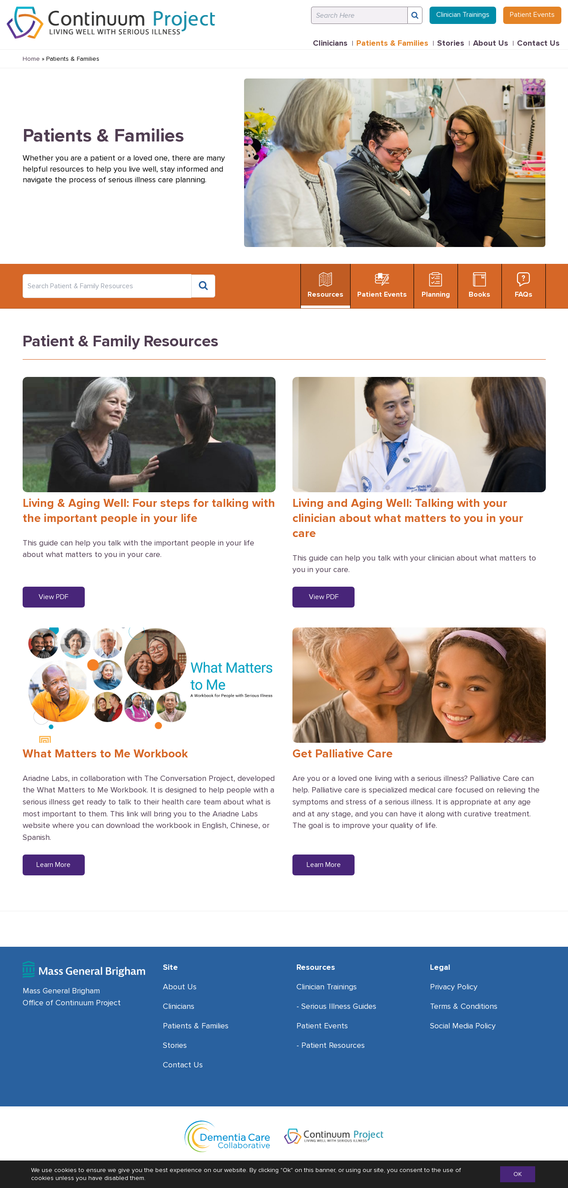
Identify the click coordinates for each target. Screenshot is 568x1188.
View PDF (53, 596)
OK (517, 1174)
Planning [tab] (436, 285)
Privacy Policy (453, 987)
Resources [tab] (325, 285)
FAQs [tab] (523, 285)
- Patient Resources (330, 1045)
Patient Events (532, 14)
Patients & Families (392, 43)
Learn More (53, 864)
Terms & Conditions (463, 1006)
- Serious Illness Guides (336, 1006)
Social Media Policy (463, 1026)
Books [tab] (479, 285)
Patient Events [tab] (382, 285)
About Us (490, 43)
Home (31, 59)
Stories (450, 43)
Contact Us (538, 43)
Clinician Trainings (462, 14)
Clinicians (330, 43)
